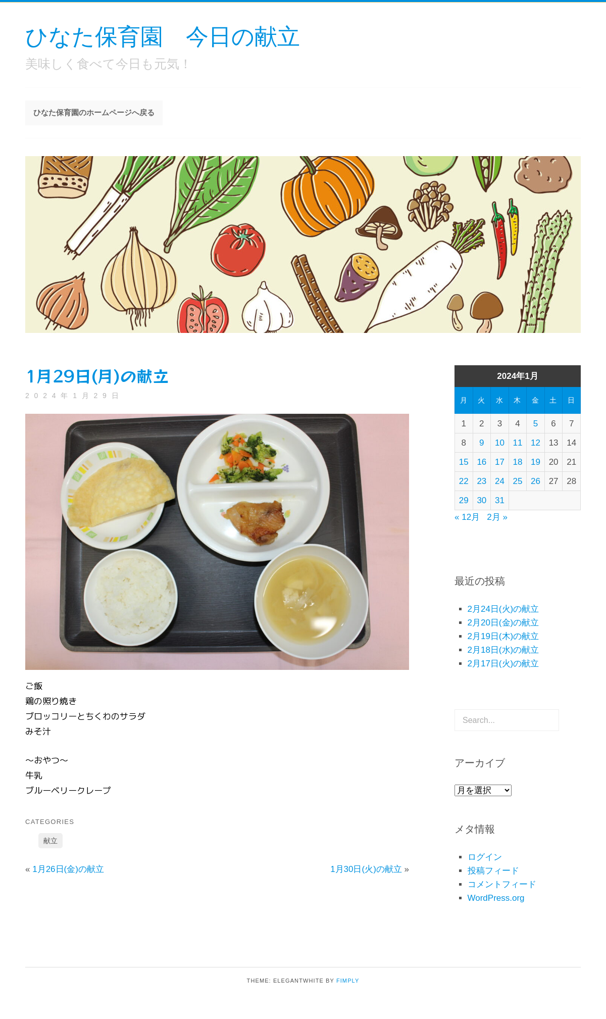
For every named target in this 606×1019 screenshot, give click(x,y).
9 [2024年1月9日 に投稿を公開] (481, 443)
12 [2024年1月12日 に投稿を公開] (535, 443)
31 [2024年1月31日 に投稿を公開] (499, 500)
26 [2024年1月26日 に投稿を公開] (535, 481)
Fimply (348, 981)
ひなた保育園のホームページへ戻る (94, 112)
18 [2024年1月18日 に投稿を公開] (518, 462)
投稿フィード (493, 871)
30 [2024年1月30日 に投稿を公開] (481, 500)
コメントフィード (502, 884)
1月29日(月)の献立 (97, 375)
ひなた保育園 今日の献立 (162, 35)
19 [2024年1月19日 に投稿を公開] (535, 462)
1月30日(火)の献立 (366, 869)
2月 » (497, 517)
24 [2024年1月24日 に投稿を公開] (499, 481)
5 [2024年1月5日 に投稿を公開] (535, 423)
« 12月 (467, 517)
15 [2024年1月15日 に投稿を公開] (464, 462)
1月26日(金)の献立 (68, 869)
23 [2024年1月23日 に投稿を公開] (481, 481)
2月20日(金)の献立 (503, 622)
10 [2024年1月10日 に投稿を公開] (499, 443)
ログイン (485, 857)
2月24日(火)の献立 (503, 609)
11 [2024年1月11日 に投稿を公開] (518, 443)
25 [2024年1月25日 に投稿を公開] (518, 481)
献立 (50, 841)
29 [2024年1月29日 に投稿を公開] (464, 500)
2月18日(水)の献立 (503, 650)
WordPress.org (496, 898)
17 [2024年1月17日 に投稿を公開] (499, 462)
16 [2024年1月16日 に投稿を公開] (481, 462)
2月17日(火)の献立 (503, 663)
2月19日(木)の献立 (503, 636)
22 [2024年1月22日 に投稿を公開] (464, 481)
